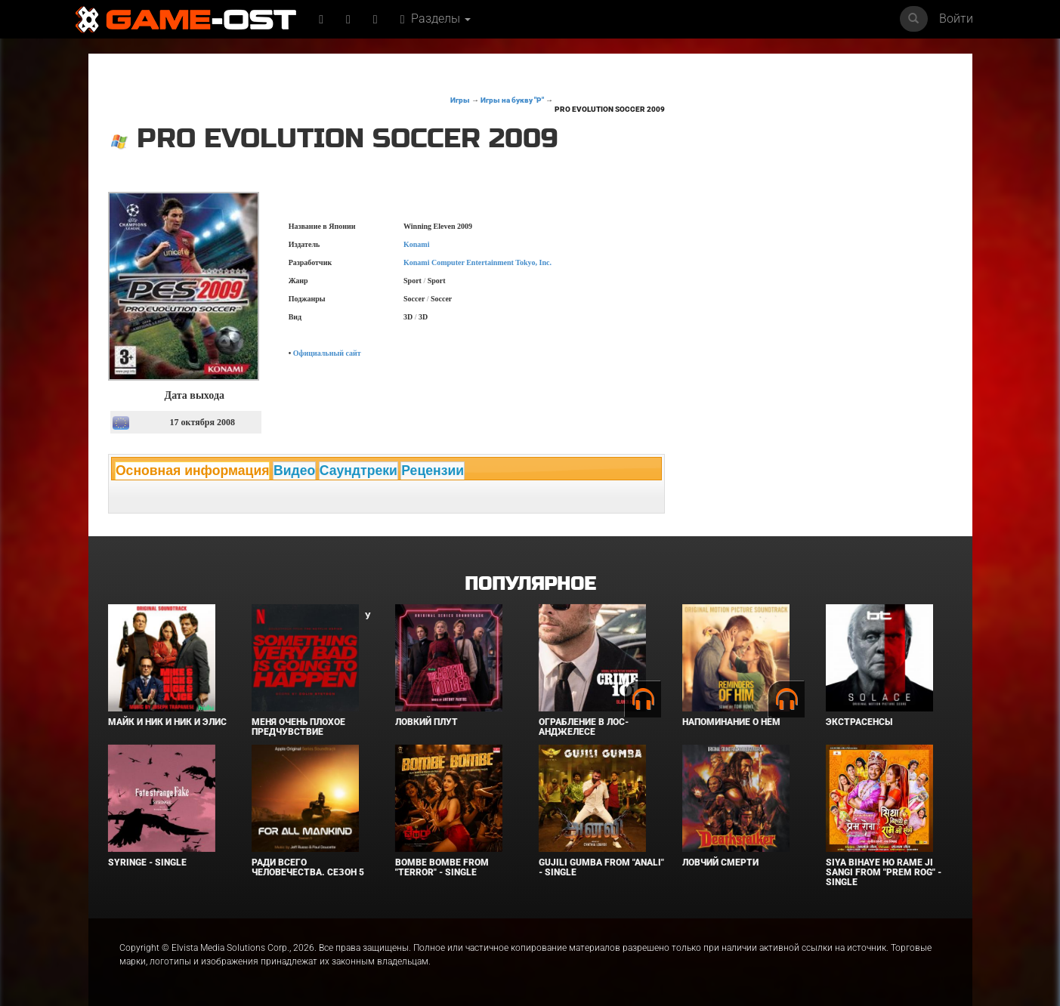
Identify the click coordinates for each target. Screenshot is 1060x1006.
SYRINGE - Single (147, 862)
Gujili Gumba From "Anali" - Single (601, 867)
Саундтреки (358, 470)
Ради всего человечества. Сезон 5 (308, 867)
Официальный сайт (327, 353)
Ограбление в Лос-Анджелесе (584, 727)
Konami (416, 244)
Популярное (530, 584)
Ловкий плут (426, 722)
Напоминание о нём (731, 722)
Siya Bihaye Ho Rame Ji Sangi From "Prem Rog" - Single (883, 872)
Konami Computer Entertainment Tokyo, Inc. (477, 262)
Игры (460, 100)
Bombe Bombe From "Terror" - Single (442, 867)
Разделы (435, 18)
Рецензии (432, 470)
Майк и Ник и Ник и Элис (167, 722)
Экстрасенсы (859, 722)
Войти (956, 18)
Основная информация (193, 470)
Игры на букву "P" (512, 100)
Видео (294, 470)
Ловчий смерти (720, 862)
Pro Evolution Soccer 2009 (610, 109)
